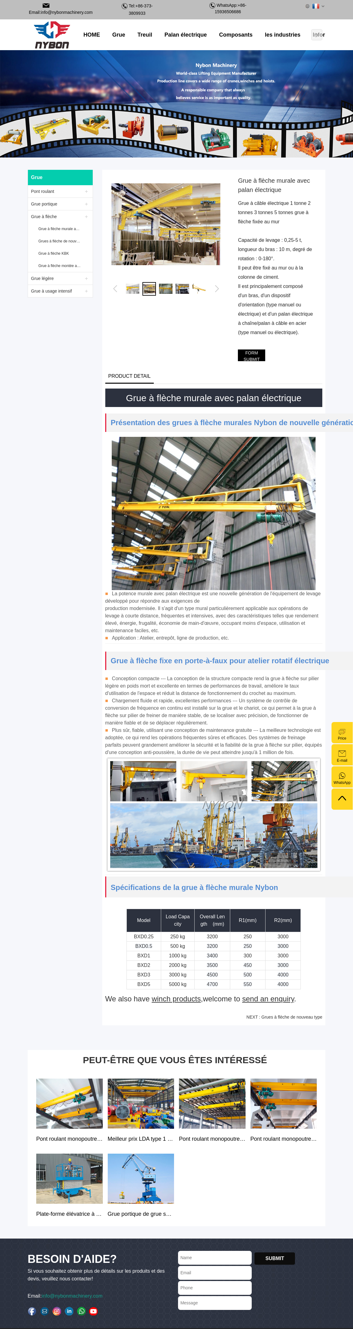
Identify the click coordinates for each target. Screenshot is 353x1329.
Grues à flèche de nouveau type (60, 241)
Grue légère (42, 278)
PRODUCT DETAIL (129, 376)
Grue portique (44, 204)
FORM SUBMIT (251, 355)
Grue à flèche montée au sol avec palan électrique (60, 266)
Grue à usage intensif (51, 291)
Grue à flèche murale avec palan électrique (60, 229)
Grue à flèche (44, 216)
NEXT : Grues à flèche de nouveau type (284, 1017)
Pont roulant (42, 191)
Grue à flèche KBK (53, 253)
